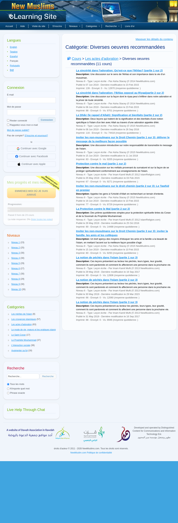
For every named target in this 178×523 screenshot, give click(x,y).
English (13, 47)
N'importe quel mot (18, 388)
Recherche (112, 26)
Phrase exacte (16, 393)
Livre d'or (129, 26)
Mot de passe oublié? (18, 130)
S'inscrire (57, 26)
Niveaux (74, 26)
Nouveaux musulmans (33, 13)
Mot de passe (14, 106)
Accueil (9, 26)
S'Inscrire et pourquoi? (36, 135)
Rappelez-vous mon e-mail (22, 125)
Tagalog (13, 52)
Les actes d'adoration (101, 59)
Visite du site (38, 26)
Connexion (47, 120)
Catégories (93, 26)
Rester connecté (17, 120)
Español (14, 56)
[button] (8, 242)
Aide (22, 26)
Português (15, 65)
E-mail (10, 94)
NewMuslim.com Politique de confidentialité (91, 452)
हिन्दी (12, 70)
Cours (76, 59)
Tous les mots (15, 384)
